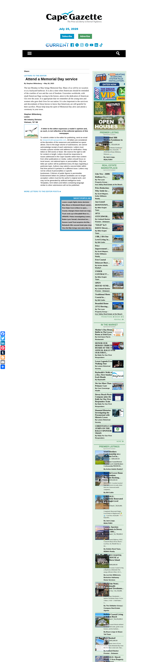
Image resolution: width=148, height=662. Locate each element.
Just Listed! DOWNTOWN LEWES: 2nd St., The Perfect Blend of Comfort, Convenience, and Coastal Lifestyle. (102, 203)
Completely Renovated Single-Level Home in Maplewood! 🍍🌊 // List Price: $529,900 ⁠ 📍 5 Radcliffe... (113, 515)
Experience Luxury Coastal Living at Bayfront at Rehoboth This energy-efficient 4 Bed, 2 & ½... (113, 570)
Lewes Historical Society (102, 367)
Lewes (106, 480)
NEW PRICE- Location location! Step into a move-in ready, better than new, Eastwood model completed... (113, 486)
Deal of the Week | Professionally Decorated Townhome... (113, 586)
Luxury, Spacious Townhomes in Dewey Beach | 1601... (113, 529)
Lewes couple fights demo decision (75, 202)
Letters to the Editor (35, 76)
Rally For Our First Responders (103, 356)
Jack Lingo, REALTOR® (109, 158)
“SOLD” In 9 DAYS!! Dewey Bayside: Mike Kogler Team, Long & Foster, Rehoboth (101, 227)
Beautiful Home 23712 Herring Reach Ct (102, 305)
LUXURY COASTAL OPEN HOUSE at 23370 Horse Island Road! (113, 558)
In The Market (109, 325)
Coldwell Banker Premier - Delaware (102, 220)
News (118, 317)
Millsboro (107, 145)
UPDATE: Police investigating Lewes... (76, 216)
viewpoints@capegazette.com (54, 140)
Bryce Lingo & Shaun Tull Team (113, 633)
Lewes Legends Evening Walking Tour (105, 362)
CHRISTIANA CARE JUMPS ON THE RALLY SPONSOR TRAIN (104, 429)
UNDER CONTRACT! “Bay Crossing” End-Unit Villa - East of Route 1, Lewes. (102, 273)
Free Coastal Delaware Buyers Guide (102, 261)
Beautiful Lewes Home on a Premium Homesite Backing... (113, 475)
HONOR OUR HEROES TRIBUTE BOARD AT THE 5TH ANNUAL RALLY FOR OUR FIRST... (105, 348)
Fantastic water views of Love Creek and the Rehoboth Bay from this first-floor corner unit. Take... (113, 646)
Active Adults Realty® (101, 266)
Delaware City (108, 591)
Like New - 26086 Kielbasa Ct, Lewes (102, 175)
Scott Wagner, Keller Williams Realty (101, 196)
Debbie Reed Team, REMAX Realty (112, 550)
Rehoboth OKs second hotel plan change (78, 225)
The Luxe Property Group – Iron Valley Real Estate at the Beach (108, 182)
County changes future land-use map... (77, 211)
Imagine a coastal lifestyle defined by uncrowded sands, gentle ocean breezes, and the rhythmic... (113, 627)
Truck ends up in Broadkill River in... (76, 214)
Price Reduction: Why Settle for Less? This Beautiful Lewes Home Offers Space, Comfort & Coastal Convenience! (102, 189)
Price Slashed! (110, 638)
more (119, 441)
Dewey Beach (108, 534)
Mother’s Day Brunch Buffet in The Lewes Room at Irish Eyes (104, 332)
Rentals (117, 319)
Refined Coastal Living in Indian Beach (113, 615)
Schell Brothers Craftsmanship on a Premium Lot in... (112, 454)
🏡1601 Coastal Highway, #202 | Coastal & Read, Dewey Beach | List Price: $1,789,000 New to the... (113, 543)
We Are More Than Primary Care (103, 384)
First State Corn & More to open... (75, 208)
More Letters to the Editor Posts (41, 191)
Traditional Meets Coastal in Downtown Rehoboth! (102, 296)
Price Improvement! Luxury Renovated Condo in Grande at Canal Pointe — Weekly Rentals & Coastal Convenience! (102, 247)
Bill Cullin (101, 242)
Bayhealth (101, 379)
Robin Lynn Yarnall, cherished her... (75, 219)
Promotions (106, 317)
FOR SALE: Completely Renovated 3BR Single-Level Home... (113, 499)
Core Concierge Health (102, 389)
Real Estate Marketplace (109, 166)
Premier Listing (109, 132)
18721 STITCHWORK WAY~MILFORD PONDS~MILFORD (102, 215)
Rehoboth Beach (109, 506)
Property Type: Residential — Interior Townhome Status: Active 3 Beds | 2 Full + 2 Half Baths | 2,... (113, 599)
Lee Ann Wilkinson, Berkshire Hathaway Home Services (112, 577)
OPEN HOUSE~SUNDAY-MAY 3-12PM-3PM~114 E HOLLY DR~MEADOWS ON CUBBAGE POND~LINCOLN (102, 284)
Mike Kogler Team (101, 209)
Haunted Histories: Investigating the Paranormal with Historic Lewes (103, 413)
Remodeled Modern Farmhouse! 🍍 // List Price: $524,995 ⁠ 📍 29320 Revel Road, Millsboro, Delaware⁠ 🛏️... (113, 151)
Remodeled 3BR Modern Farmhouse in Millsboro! (113, 139)
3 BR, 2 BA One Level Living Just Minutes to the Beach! (102, 238)
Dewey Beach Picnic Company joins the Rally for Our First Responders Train (103, 398)
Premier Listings (109, 446)
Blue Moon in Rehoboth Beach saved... (77, 205)
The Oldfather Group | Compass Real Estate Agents (113, 608)
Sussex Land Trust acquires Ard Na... (76, 222)
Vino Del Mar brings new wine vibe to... (77, 228)
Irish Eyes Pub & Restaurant (102, 338)
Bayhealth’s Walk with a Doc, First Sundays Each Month (104, 374)
